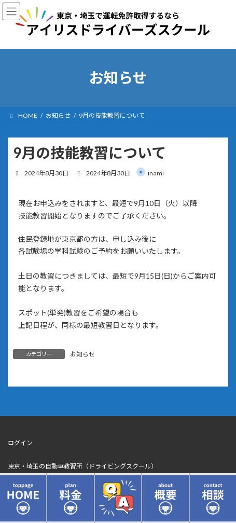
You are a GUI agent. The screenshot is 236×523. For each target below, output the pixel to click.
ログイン (20, 443)
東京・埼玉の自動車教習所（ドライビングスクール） (82, 466)
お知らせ (82, 354)
